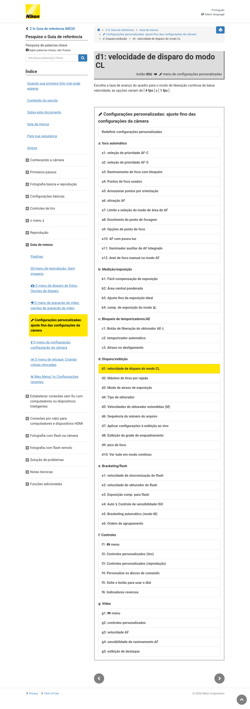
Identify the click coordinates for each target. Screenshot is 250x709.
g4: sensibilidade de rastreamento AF (130, 642)
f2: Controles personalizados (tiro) (128, 554)
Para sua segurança (42, 136)
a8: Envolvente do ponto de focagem (129, 220)
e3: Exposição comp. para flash (125, 495)
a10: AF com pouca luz (119, 239)
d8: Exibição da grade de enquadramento (133, 435)
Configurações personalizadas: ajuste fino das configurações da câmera (56, 325)
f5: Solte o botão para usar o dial (126, 583)
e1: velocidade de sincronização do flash (132, 476)
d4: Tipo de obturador (118, 397)
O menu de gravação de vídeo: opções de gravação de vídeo (55, 305)
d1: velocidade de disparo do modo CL (131, 369)
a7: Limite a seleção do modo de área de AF (135, 210)
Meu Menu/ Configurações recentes (55, 379)
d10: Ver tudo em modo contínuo (127, 455)
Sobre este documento (44, 112)
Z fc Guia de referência (119, 30)
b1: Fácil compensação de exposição (130, 279)
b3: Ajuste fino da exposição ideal (127, 298)
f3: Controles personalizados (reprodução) (134, 564)
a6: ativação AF (113, 201)
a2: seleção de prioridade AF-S (125, 162)
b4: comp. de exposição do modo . (129, 307)
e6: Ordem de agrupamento (122, 523)
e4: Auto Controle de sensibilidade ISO (132, 504)
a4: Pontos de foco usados (122, 181)
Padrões (37, 257)
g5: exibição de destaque (121, 651)
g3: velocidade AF (115, 632)
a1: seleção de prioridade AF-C (125, 153)
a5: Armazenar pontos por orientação (130, 191)
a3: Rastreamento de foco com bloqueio (132, 172)
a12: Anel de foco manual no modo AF (131, 258)
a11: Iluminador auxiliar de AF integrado (132, 248)
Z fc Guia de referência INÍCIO (52, 29)
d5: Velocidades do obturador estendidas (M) (136, 407)
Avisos (32, 148)
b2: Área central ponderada (122, 288)
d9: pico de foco (114, 445)
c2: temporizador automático (124, 338)
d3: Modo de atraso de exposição (127, 388)
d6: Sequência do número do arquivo (129, 416)
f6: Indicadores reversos (120, 592)
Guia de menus (149, 30)
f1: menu (111, 544)
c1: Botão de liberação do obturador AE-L (133, 328)
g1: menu (111, 613)
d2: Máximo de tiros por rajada (125, 378)
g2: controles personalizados (124, 623)
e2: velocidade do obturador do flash (129, 485)
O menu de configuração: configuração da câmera (51, 345)
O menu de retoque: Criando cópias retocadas (54, 362)
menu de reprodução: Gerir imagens (53, 271)
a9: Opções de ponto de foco (123, 229)
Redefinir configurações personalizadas (132, 132)
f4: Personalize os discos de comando (131, 573)
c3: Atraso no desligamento (123, 348)
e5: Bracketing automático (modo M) (129, 514)
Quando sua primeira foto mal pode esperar (53, 86)
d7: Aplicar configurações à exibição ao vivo (135, 426)
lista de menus (38, 124)
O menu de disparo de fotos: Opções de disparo (54, 288)
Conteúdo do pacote (42, 100)
